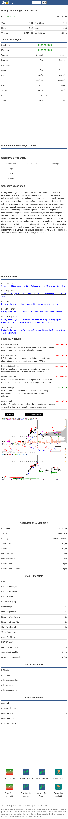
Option (29, 806)
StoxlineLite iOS (26, 778)
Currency (36, 806)
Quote (14, 806)
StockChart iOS (9, 778)
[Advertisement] (34, 123)
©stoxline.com (6, 806)
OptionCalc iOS (58, 778)
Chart (19, 806)
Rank (24, 806)
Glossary (44, 806)
